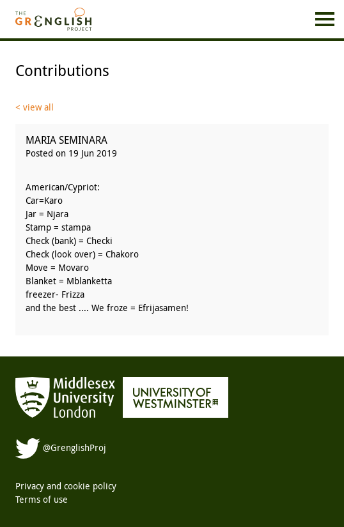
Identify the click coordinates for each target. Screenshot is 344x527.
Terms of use (41, 499)
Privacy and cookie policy (65, 486)
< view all (34, 107)
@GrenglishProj (60, 447)
